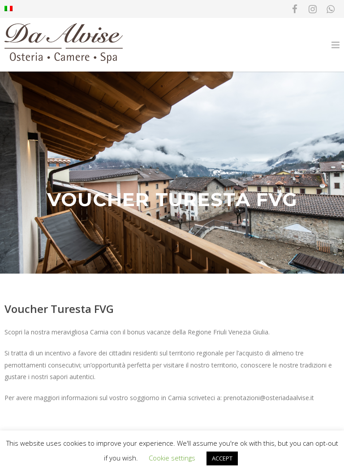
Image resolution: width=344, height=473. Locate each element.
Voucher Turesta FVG (59, 308)
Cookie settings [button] (172, 457)
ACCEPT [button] (222, 458)
